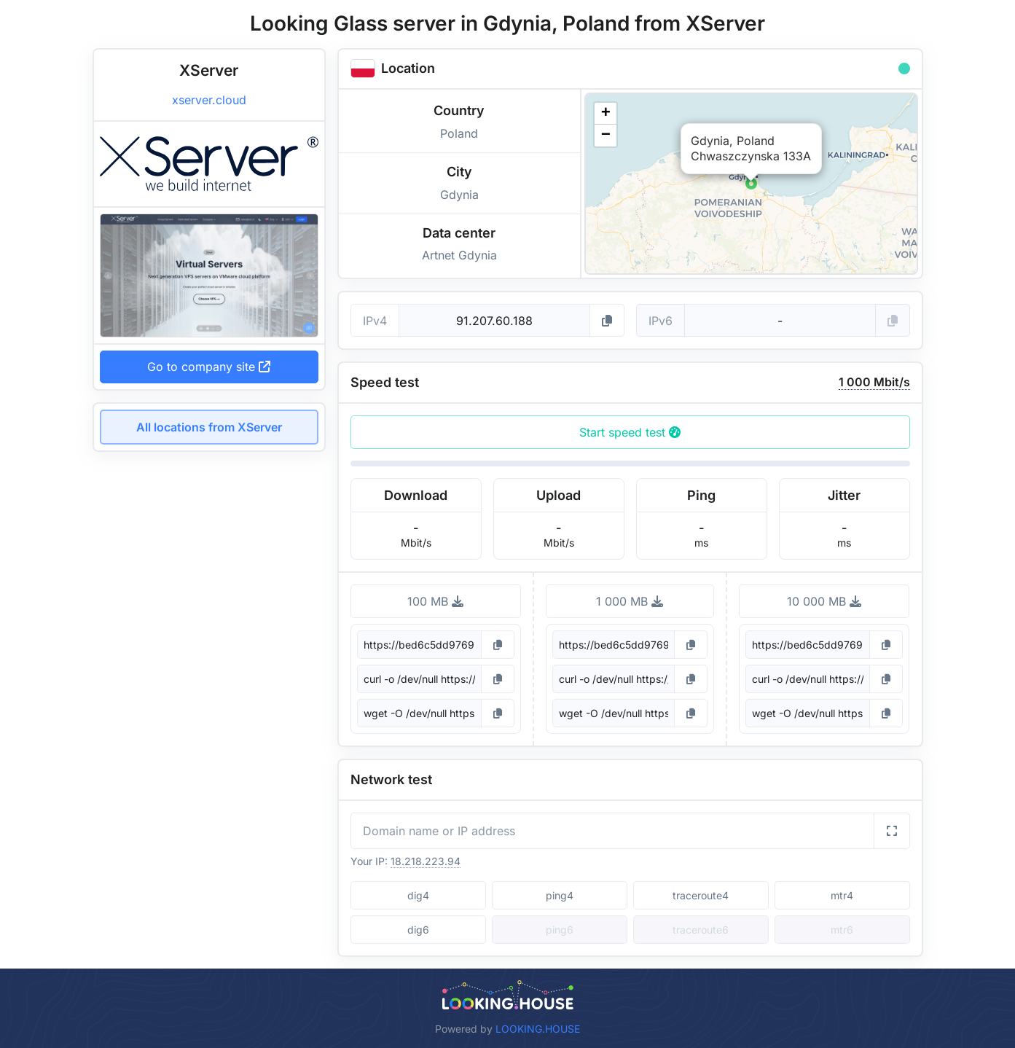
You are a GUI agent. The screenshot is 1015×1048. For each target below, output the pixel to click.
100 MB (435, 601)
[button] (751, 183)
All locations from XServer (209, 427)
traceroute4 (701, 895)
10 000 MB (824, 601)
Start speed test (630, 432)
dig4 (418, 895)
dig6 (418, 929)
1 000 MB (629, 601)
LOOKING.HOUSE (537, 1028)
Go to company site (208, 366)
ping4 (559, 895)
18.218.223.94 (426, 861)
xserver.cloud (209, 100)
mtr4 (842, 895)
